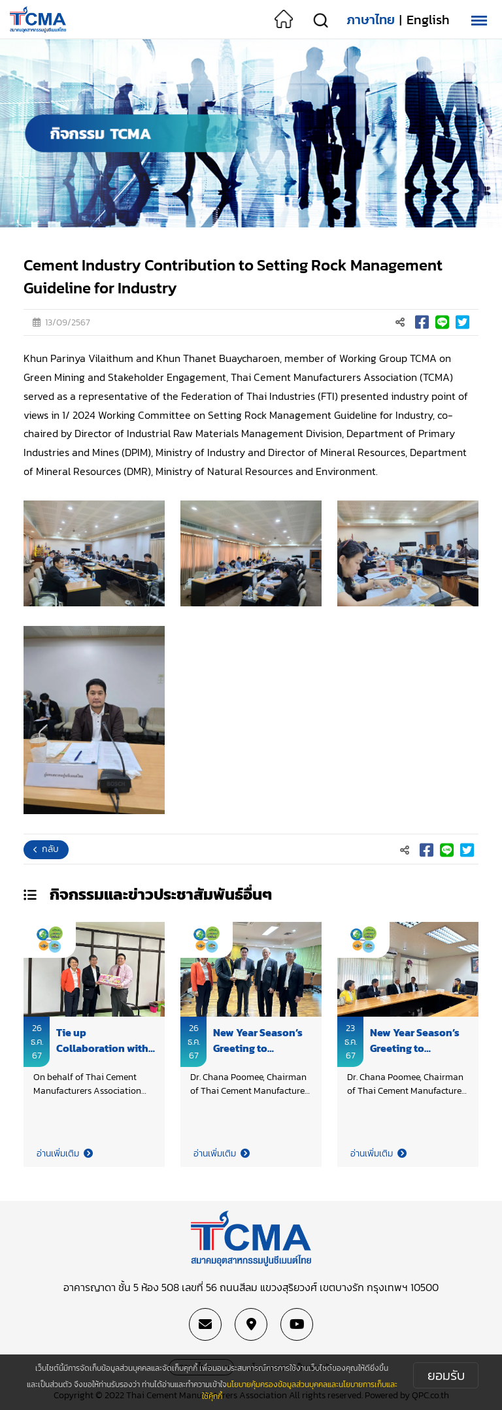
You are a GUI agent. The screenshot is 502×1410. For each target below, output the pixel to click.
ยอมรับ (446, 1375)
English (428, 19)
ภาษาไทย (370, 19)
